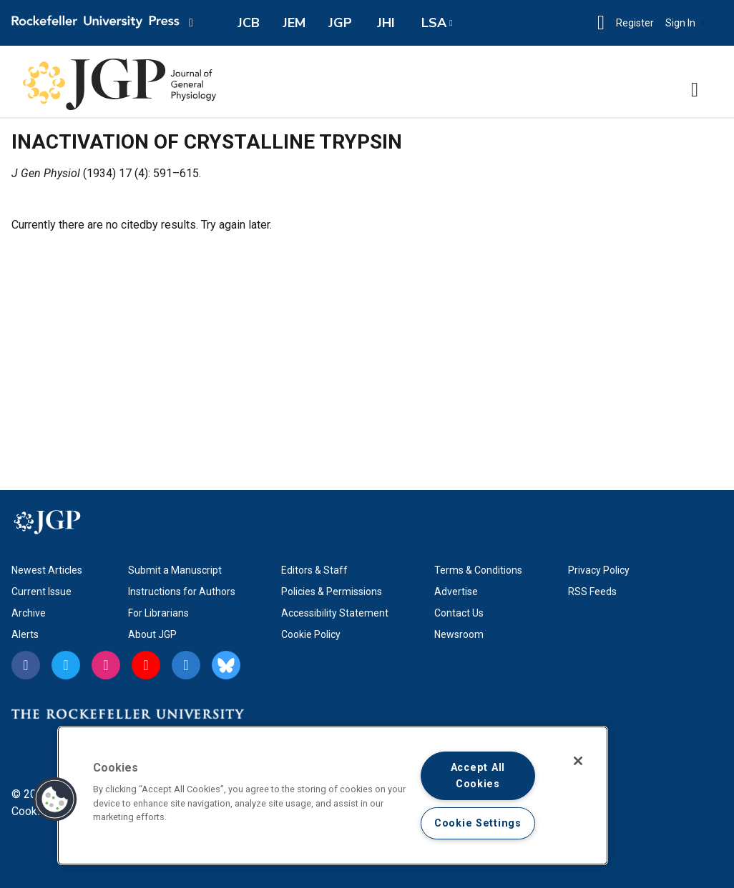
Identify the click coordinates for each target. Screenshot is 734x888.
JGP (340, 22)
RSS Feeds (592, 591)
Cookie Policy (311, 634)
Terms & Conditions (478, 570)
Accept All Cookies (478, 776)
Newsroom (459, 634)
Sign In (684, 23)
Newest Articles (46, 570)
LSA (433, 22)
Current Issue (41, 591)
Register (635, 23)
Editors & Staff (314, 570)
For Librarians (158, 613)
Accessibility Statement (334, 613)
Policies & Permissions (331, 591)
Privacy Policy (599, 570)
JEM (294, 22)
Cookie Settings (478, 823)
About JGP (152, 634)
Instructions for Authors (181, 591)
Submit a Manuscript (175, 570)
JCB (249, 22)
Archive (28, 613)
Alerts (25, 634)
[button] (601, 23)
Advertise (456, 591)
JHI (386, 22)
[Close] (578, 761)
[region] (332, 795)
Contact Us (459, 613)
